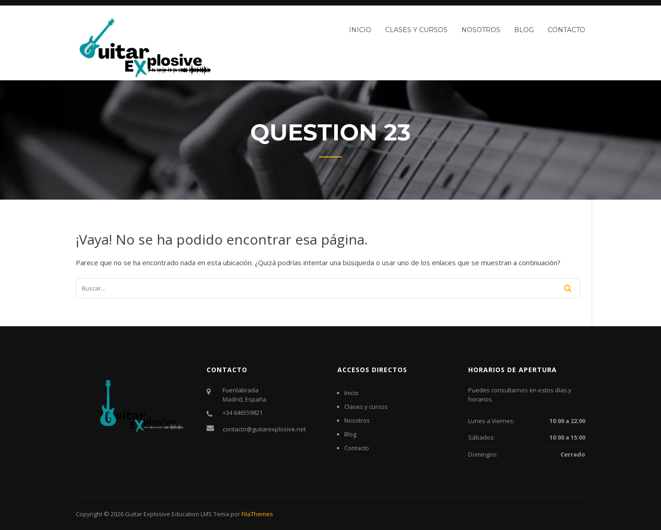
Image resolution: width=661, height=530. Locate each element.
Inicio (360, 30)
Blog (524, 30)
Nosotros (480, 30)
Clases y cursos (416, 30)
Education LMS (192, 514)
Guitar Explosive (147, 514)
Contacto (566, 30)
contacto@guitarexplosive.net (264, 429)
